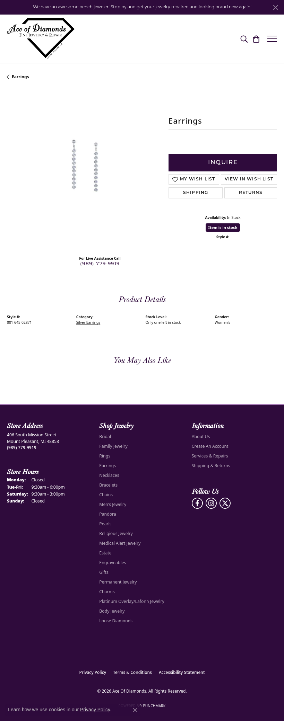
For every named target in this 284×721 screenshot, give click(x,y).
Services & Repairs (210, 456)
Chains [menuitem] (106, 495)
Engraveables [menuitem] (112, 563)
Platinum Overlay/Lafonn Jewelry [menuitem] (131, 601)
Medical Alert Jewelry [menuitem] (119, 543)
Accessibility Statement (182, 672)
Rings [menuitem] (104, 456)
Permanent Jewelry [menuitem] (118, 582)
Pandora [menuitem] (107, 514)
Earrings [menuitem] (107, 466)
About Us (201, 436)
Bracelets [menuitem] (108, 485)
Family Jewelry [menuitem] (113, 446)
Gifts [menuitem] (104, 572)
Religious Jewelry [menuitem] (115, 533)
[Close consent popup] (135, 710)
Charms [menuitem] (107, 592)
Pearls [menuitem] (105, 524)
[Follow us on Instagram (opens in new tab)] (211, 503)
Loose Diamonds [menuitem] (115, 621)
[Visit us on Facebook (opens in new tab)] (197, 503)
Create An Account (210, 446)
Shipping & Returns (211, 466)
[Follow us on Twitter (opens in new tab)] (225, 503)
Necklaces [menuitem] (109, 475)
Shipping (195, 193)
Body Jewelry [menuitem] (111, 611)
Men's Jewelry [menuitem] (112, 504)
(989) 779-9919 (100, 264)
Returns (251, 193)
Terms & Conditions (132, 672)
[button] (244, 39)
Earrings (20, 77)
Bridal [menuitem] (105, 436)
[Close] (275, 7)
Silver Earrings (88, 322)
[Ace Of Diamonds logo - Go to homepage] (40, 39)
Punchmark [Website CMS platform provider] (154, 705)
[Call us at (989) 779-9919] (21, 448)
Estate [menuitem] (105, 553)
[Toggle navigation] (272, 39)
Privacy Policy (92, 672)
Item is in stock (223, 227)
